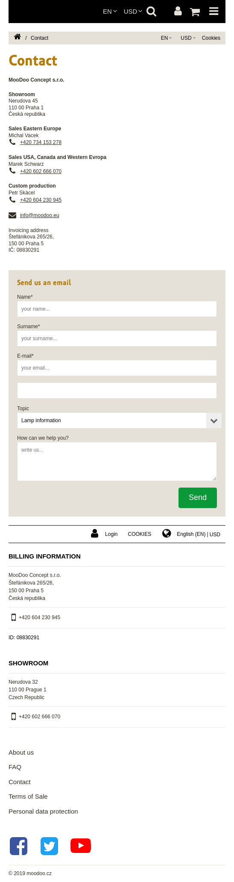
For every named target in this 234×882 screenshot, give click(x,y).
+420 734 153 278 (40, 142)
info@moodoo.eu (39, 215)
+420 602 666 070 (40, 171)
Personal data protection (43, 811)
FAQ (15, 766)
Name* (25, 297)
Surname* (28, 326)
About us (21, 752)
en (107, 11)
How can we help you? (43, 438)
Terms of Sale (28, 796)
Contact (20, 781)
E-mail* (25, 356)
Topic (23, 409)
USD (130, 11)
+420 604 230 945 (40, 200)
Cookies (211, 38)
